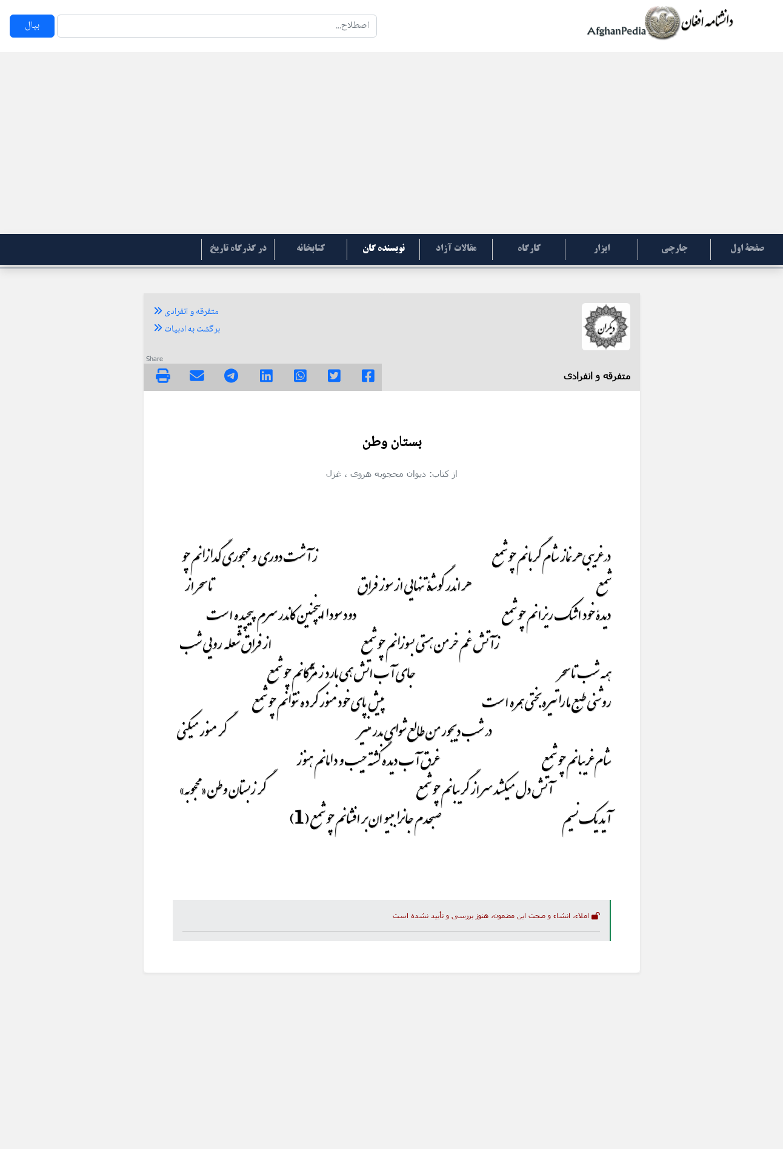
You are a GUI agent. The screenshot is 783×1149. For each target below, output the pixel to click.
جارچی (674, 249)
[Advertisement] (391, 143)
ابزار (601, 249)
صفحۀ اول (747, 249)
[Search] (217, 26)
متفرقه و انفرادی (186, 312)
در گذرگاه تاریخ (238, 249)
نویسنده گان (383, 249)
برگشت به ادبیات (186, 330)
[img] (163, 375)
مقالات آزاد (456, 249)
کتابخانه (310, 249)
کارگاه (529, 249)
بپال (32, 26)
